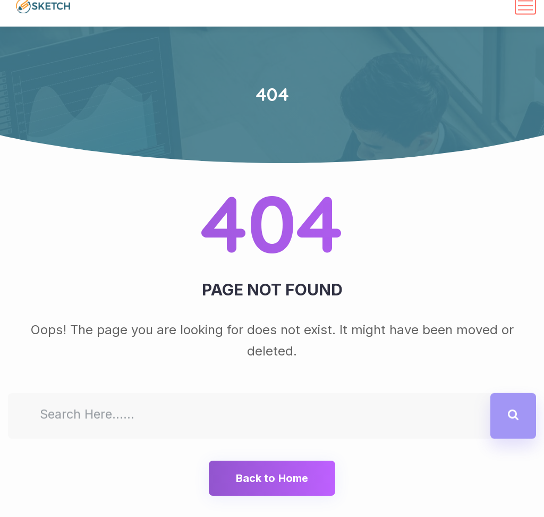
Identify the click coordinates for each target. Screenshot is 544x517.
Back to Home (272, 478)
